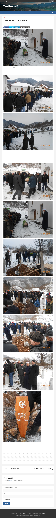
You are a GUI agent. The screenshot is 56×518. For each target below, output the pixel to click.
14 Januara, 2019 (6, 23)
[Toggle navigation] (3, 12)
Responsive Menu (52, 1)
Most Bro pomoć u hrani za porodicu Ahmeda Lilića (42, 469)
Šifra (4, 493)
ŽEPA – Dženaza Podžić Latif (12, 468)
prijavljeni (11, 480)
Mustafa (13, 23)
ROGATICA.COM (10, 5)
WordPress (41, 513)
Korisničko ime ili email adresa (10, 487)
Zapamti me (6, 499)
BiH (4, 17)
